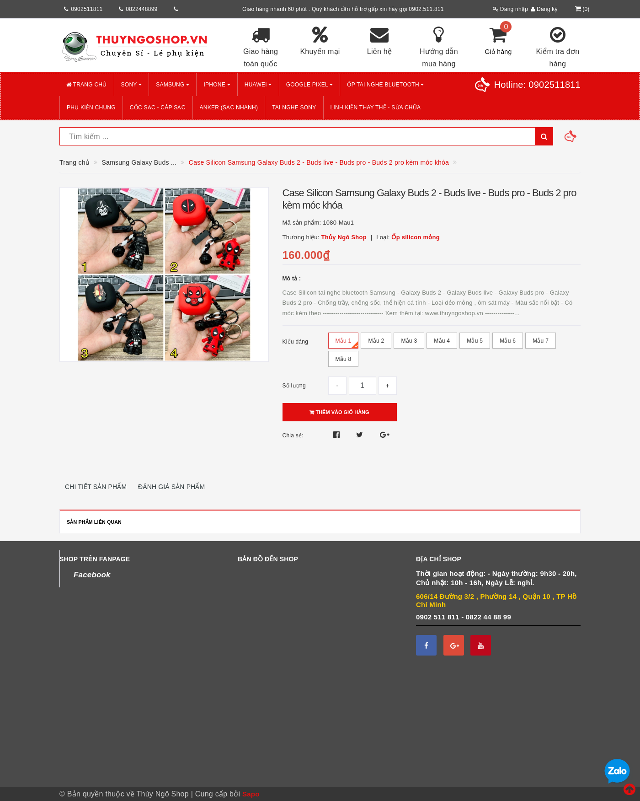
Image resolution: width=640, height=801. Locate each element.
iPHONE (216, 84)
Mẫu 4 (442, 343)
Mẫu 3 (409, 343)
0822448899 (141, 9)
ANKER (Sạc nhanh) (229, 107)
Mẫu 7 (541, 343)
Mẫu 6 (508, 343)
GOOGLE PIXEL (309, 84)
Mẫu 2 (376, 343)
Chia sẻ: (293, 435)
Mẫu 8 (344, 361)
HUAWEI (258, 84)
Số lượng (294, 385)
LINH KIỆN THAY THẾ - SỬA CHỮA (376, 107)
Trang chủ (86, 84)
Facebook (92, 574)
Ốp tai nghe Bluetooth (385, 84)
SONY (131, 84)
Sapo (251, 794)
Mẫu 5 (475, 343)
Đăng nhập (510, 9)
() (581, 9)
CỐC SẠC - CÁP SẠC (158, 107)
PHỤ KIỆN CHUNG (91, 107)
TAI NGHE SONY (294, 107)
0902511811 (86, 9)
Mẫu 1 (347, 343)
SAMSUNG (172, 84)
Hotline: (537, 85)
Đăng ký (544, 9)
